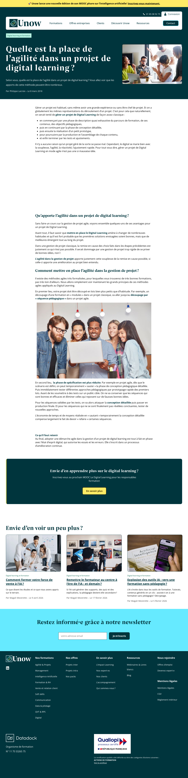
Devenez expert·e (165, 670)
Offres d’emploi (164, 664)
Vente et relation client (46, 688)
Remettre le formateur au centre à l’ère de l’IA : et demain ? (92, 582)
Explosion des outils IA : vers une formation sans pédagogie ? (151, 582)
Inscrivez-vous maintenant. (94, 3)
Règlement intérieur (167, 699)
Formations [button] (55, 23)
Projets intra (72, 670)
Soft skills (40, 694)
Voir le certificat (100, 763)
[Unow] (25, 23)
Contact (170, 23)
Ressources (133, 657)
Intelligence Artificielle (46, 676)
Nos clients (101, 676)
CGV (159, 693)
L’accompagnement (105, 682)
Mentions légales (167, 681)
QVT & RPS (40, 711)
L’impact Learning (105, 664)
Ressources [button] (143, 23)
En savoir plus (94, 491)
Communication (43, 700)
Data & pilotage (42, 705)
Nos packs (71, 676)
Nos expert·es (103, 670)
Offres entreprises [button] (79, 23)
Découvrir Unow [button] (120, 23)
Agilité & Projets (43, 664)
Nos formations (44, 657)
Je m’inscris (119, 636)
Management (41, 670)
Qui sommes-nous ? (105, 688)
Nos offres (72, 657)
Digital (38, 717)
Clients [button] (100, 23)
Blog (129, 675)
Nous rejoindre (166, 657)
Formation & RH (43, 682)
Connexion (172, 14)
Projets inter (72, 664)
